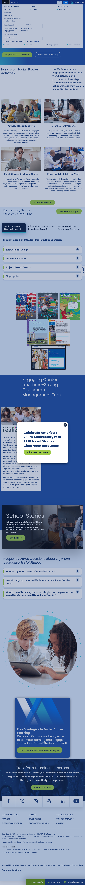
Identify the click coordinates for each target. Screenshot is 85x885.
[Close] (65, 425)
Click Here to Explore (37, 452)
